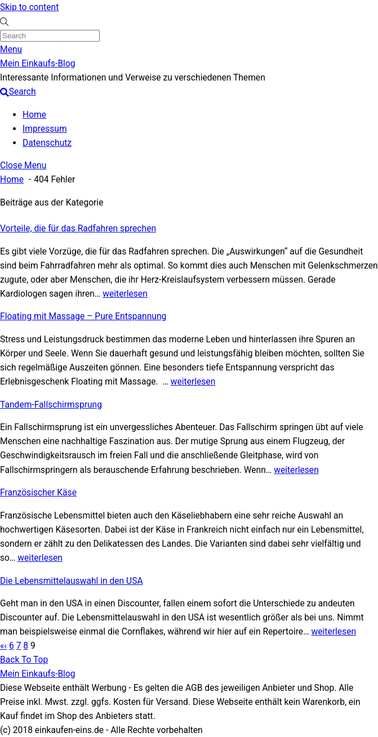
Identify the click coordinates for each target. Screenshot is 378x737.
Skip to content (29, 7)
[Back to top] (24, 659)
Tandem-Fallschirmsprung (51, 404)
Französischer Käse (38, 492)
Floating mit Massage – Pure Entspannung (83, 316)
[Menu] (11, 49)
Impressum (45, 128)
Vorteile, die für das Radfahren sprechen (78, 228)
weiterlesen (125, 293)
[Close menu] (23, 165)
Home (34, 114)
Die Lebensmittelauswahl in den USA (71, 580)
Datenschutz (47, 142)
